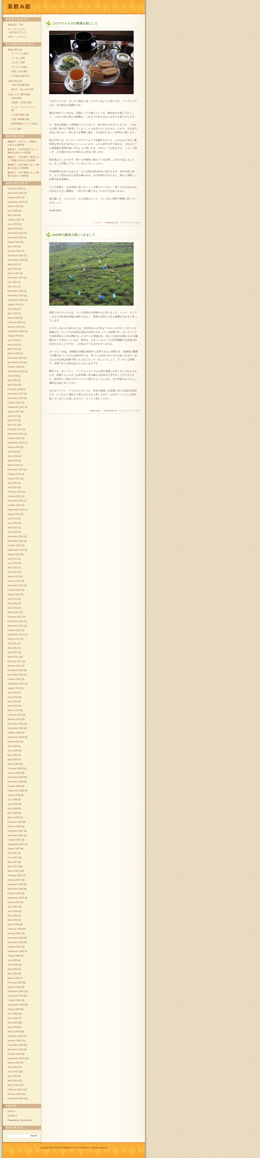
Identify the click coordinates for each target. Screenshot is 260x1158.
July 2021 (12, 282)
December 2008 (15, 777)
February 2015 (15, 491)
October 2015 (14, 474)
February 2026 (15, 188)
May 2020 (12, 313)
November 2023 (15, 237)
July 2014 (12, 518)
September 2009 (16, 737)
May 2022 (12, 264)
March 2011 (13, 657)
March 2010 (13, 710)
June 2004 (13, 1018)
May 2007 (12, 862)
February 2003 (15, 1089)
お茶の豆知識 (18, 85)
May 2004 (12, 1022)
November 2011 (15, 625)
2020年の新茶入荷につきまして (73, 234)
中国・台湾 (16, 71)
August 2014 (14, 514)
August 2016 (14, 447)
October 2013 (14, 545)
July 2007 (12, 853)
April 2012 (13, 608)
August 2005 (14, 955)
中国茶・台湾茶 (19, 102)
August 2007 (14, 848)
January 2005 (14, 987)
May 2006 (12, 915)
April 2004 (13, 1027)
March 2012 (13, 612)
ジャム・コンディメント (23, 107)
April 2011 (13, 652)
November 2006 (15, 889)
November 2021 (15, 277)
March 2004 (13, 1031)
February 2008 (15, 822)
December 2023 (15, 233)
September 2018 (16, 371)
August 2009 (14, 741)
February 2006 (15, 929)
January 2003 (14, 1094)
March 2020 (13, 318)
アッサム (15, 58)
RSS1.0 (11, 1111)
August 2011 (14, 639)
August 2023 (14, 242)
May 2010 (12, 701)
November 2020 (15, 295)
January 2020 (14, 327)
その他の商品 (18, 114)
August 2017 (14, 411)
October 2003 (14, 1054)
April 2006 (13, 920)
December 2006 (15, 884)
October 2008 (14, 786)
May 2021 (12, 286)
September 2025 (16, 202)
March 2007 (13, 871)
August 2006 (14, 902)
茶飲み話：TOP (15, 24)
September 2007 (16, 844)
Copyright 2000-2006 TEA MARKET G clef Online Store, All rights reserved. (74, 1148)
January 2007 (14, 880)
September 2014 (16, 509)
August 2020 (14, 304)
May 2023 (12, 246)
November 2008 (15, 781)
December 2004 (15, 991)
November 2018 (15, 362)
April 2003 (13, 1080)
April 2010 (13, 706)
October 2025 (14, 197)
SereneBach (26, 1120)
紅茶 (13, 98)
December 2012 (15, 585)
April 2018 (13, 384)
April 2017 (13, 425)
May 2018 (12, 380)
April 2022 (13, 269)
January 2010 (14, 719)
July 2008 (12, 799)
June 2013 (13, 563)
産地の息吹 (95, 411)
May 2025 (12, 215)
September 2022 (16, 260)
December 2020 (15, 291)
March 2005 (13, 978)
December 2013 (15, 536)
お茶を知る (13, 81)
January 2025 (14, 219)
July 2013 (12, 559)
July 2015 (12, 483)
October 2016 (14, 438)
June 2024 (13, 224)
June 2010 (13, 697)
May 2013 (12, 567)
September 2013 (16, 550)
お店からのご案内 (16, 94)
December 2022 (15, 255)
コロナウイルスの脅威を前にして (75, 23)
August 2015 (14, 478)
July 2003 (12, 1067)
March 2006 (13, 924)
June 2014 (13, 523)
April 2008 (13, 813)
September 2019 (16, 331)
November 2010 (15, 674)
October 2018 (14, 367)
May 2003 (12, 1076)
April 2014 (13, 532)
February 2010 (15, 715)
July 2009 (12, 746)
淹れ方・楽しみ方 (20, 89)
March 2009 (13, 764)
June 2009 (13, 750)
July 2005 (12, 960)
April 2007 (13, 866)
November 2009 (15, 728)
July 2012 (12, 599)
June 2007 (13, 857)
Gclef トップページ (17, 37)
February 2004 (15, 1036)
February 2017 (15, 429)
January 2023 (14, 251)
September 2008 (16, 790)
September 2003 (16, 1058)
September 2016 (16, 442)
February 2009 (15, 768)
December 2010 (15, 670)
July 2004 (12, 1013)
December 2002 (15, 1098)
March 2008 (13, 817)
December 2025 (15, 193)
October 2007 (14, 840)
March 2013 (13, 576)
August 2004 (14, 1009)
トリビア (97, 222)
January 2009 (14, 773)
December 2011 (15, 621)
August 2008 (14, 795)
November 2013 (15, 541)
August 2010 (14, 688)
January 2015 (14, 496)
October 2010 (14, 679)
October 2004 (14, 1000)
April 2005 (13, 973)
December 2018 (15, 358)
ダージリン (16, 53)
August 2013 (14, 554)
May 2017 (12, 420)
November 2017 (15, 398)
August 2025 (14, 206)
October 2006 (14, 893)
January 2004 (14, 1040)
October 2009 (14, 732)
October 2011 (14, 630)
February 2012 (15, 616)
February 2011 (15, 661)
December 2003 (15, 1045)
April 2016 (13, 460)
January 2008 (14, 826)
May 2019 (12, 344)
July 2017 (12, 416)
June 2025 (13, 210)
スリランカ (16, 67)
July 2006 (12, 906)
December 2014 (15, 500)
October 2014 (14, 505)
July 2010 (12, 692)
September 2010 (16, 683)
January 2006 (14, 933)
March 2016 (13, 465)
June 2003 (13, 1071)
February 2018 (15, 389)
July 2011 (12, 643)
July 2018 (12, 376)
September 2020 (16, 300)
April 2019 (13, 349)
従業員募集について (21, 123)
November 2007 (15, 835)
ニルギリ (15, 62)
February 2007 (15, 875)
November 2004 (15, 996)
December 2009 (15, 723)
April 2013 (13, 572)
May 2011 (12, 648)
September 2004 (16, 1004)
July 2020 (12, 309)
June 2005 (13, 964)
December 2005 (15, 938)
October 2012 (14, 590)
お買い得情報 (18, 119)
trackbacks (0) (111, 222)
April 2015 (13, 487)
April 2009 (13, 759)
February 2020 (15, 322)
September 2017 (16, 407)
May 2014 (12, 527)
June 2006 (13, 911)
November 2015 (15, 469)
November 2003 (15, 1049)
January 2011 (14, 666)
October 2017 (14, 402)
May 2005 (12, 969)
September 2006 (16, 898)
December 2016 (15, 433)
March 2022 (13, 273)
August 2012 (14, 594)
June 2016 (13, 456)
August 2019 (14, 335)
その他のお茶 (18, 76)
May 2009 (12, 755)
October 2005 (14, 947)
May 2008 (12, 808)
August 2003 (14, 1062)
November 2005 (15, 942)
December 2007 (15, 831)
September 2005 (16, 951)
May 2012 (12, 603)
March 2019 (13, 353)
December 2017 (15, 393)
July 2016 (12, 451)
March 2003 (13, 1085)
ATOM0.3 (12, 1115)
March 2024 (13, 228)
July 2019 (12, 340)
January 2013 (14, 581)
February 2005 (15, 982)
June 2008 (13, 804)
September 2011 (16, 634)
